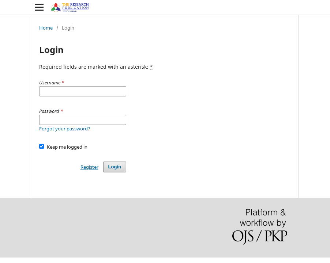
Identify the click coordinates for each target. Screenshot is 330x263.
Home (46, 27)
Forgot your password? (64, 128)
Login (114, 166)
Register (89, 167)
